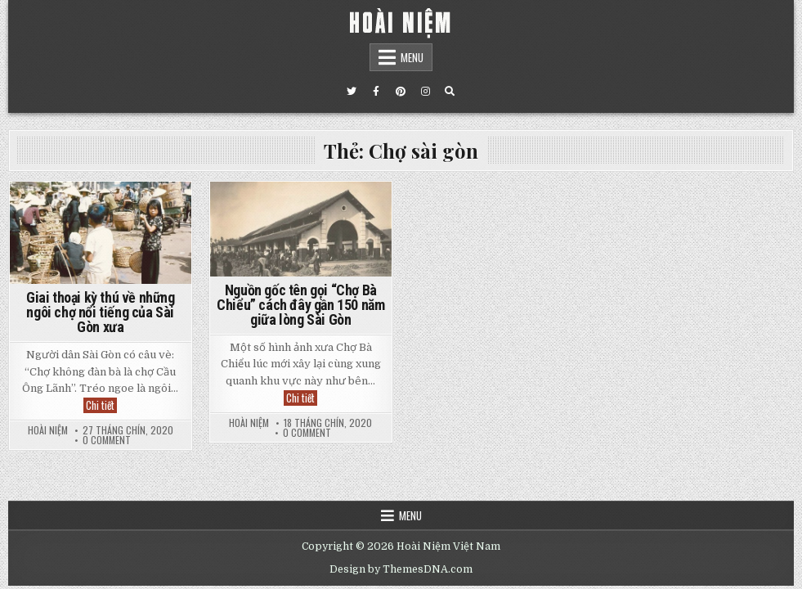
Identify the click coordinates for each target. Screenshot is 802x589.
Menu (412, 57)
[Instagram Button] (425, 91)
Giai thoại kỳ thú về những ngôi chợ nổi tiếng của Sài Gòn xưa (100, 312)
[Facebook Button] (376, 91)
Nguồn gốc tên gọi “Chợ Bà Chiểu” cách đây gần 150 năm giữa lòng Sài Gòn (300, 304)
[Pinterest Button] (400, 91)
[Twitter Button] (351, 91)
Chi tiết (101, 405)
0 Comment (107, 440)
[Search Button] (449, 91)
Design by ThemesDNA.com (401, 569)
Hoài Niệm (48, 430)
